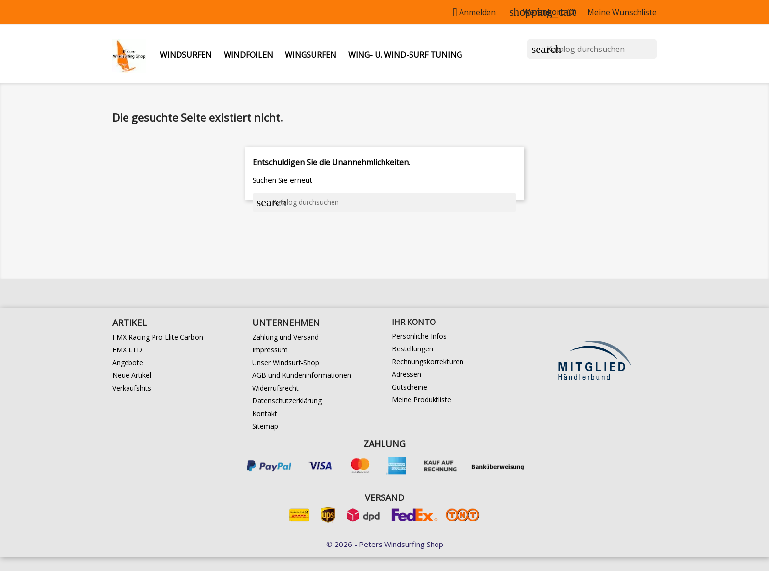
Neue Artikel (131, 375)
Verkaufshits (131, 388)
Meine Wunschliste (622, 12)
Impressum (270, 349)
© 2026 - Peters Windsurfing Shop (384, 544)
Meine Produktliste (421, 399)
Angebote (127, 362)
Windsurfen (186, 55)
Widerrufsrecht (275, 388)
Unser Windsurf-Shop (285, 362)
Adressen (406, 374)
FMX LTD (127, 349)
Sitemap (265, 426)
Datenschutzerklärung (287, 400)
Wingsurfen (310, 55)
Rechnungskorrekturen (427, 361)
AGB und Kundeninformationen (301, 375)
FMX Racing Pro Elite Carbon (157, 337)
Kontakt (264, 413)
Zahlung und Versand (285, 337)
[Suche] (592, 49)
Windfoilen (248, 55)
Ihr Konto (414, 322)
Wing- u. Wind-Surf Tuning (405, 55)
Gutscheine (409, 387)
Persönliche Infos (419, 336)
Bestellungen (412, 348)
